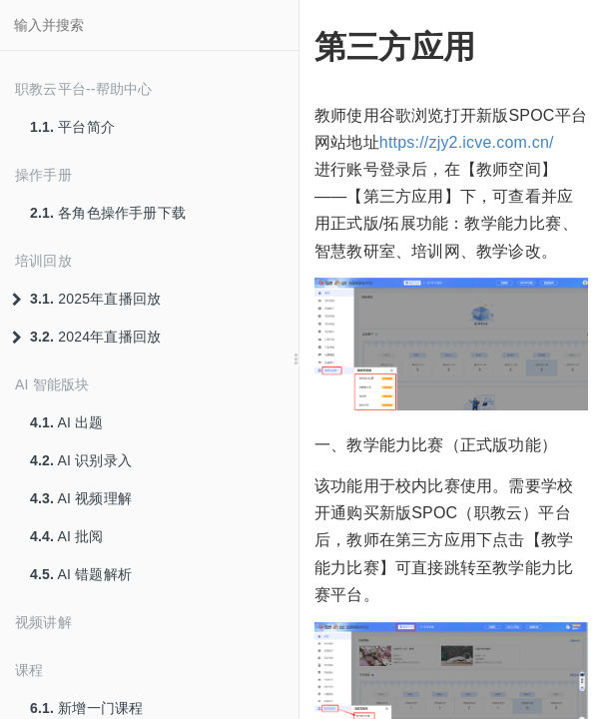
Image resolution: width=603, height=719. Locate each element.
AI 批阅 (67, 536)
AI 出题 (67, 422)
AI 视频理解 (81, 498)
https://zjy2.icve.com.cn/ (466, 142)
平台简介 (72, 127)
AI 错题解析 (81, 574)
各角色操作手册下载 (108, 213)
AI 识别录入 (81, 460)
